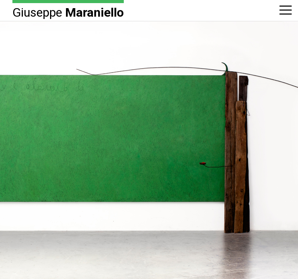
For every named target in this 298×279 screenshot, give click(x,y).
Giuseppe (68, 12)
